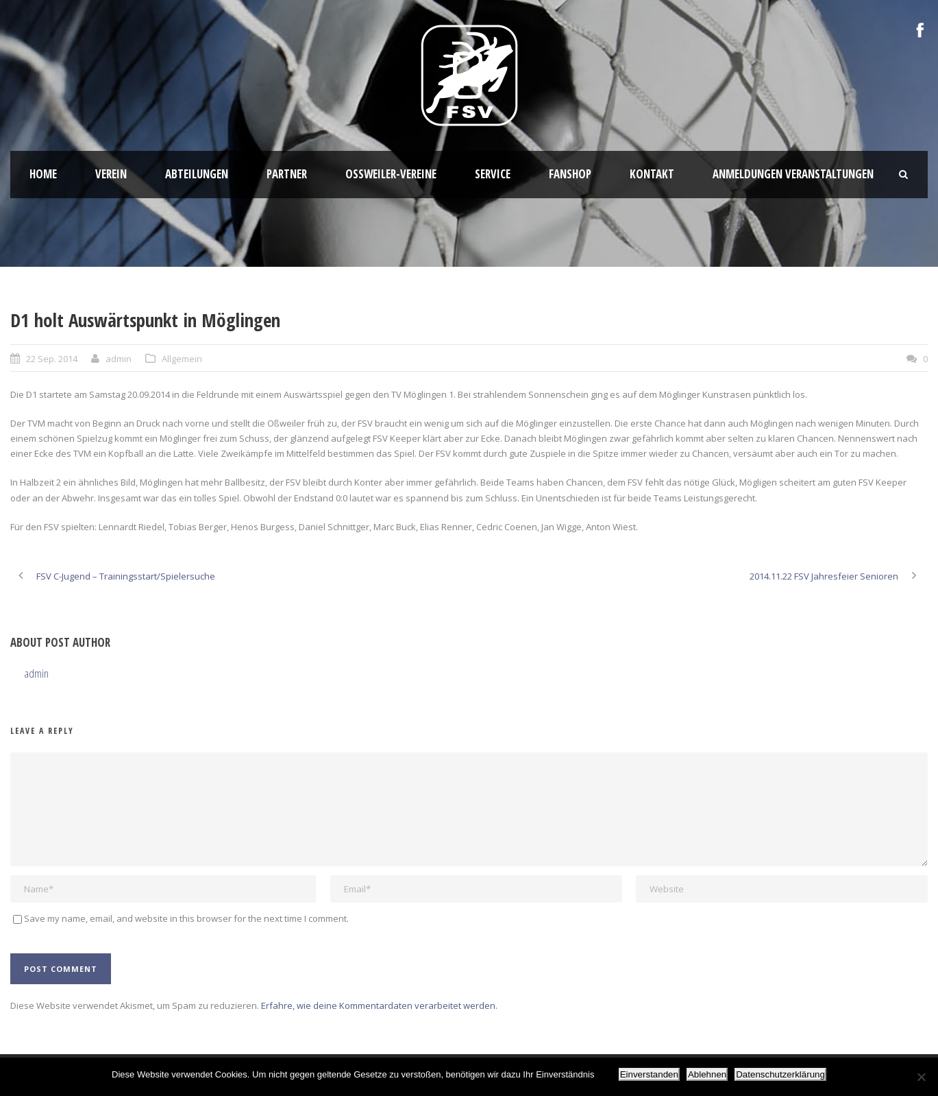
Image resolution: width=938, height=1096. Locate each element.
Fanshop (570, 174)
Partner (287, 174)
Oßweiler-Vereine (390, 174)
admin (119, 359)
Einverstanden (649, 1074)
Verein (111, 174)
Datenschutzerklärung (780, 1074)
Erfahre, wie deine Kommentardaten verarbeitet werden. (379, 1005)
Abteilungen (196, 174)
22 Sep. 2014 (51, 359)
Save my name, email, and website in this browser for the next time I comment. (186, 918)
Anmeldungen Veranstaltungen (793, 174)
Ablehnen (707, 1074)
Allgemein (182, 359)
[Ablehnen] (921, 1077)
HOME (43, 174)
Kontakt (652, 174)
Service (492, 174)
